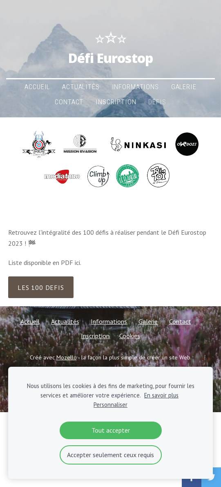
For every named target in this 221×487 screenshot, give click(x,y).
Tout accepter (111, 430)
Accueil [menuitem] (37, 87)
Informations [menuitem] (135, 87)
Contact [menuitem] (69, 102)
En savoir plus (161, 395)
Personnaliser (110, 404)
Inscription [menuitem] (116, 102)
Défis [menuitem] (157, 102)
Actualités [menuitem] (80, 87)
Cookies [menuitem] (129, 336)
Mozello (66, 357)
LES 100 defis (41, 287)
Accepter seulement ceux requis (110, 455)
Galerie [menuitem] (183, 87)
